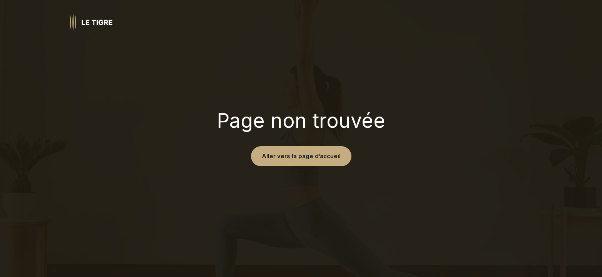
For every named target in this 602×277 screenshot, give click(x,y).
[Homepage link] (91, 22)
